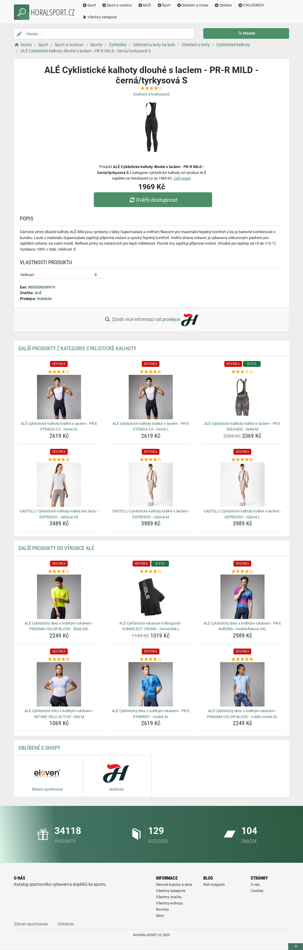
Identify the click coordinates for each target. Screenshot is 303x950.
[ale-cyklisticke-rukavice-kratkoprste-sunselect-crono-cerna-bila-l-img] (150, 597)
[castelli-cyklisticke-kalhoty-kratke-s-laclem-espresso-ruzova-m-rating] (150, 460)
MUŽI (144, 5)
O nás (255, 885)
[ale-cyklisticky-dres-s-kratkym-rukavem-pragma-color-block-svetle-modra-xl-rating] (242, 659)
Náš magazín (214, 885)
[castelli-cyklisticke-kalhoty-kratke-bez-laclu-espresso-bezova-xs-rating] (59, 460)
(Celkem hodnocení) (151, 94)
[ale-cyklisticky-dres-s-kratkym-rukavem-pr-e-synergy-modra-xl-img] (150, 684)
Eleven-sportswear (31, 924)
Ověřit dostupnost (153, 200)
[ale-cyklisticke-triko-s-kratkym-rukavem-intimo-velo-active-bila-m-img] (59, 684)
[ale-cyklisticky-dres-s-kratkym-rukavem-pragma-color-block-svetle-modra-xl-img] (242, 684)
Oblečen (223, 5)
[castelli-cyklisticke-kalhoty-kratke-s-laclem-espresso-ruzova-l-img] (242, 484)
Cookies (257, 891)
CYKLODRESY (251, 5)
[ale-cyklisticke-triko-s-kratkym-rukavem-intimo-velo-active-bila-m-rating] (59, 659)
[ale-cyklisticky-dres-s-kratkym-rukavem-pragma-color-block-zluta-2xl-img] (59, 597)
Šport (163, 5)
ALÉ (38, 293)
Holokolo (44, 298)
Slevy (160, 916)
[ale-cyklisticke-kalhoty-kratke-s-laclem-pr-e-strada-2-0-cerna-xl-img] (59, 397)
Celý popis (182, 178)
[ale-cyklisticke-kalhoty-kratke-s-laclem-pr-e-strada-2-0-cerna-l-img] (150, 397)
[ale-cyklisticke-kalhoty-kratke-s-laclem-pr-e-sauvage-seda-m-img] (242, 397)
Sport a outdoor (117, 5)
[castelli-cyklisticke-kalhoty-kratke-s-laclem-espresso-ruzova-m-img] (150, 484)
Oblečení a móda (192, 5)
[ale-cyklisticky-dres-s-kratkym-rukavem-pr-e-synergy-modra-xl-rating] (150, 659)
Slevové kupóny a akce (174, 885)
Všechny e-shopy (169, 903)
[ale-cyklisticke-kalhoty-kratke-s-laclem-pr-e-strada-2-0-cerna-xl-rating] (59, 372)
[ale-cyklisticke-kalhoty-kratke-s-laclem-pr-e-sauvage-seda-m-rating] (242, 372)
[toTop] (295, 946)
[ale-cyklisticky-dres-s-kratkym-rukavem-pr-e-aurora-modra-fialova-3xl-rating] (242, 572)
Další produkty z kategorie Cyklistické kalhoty (77, 348)
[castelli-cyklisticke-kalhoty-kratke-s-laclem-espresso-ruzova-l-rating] (242, 460)
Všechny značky (169, 897)
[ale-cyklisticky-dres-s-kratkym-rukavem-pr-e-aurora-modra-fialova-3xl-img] (242, 597)
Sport (89, 5)
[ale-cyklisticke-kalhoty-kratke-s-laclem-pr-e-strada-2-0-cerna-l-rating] (150, 372)
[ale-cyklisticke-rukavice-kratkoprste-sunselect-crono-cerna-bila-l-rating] (150, 572)
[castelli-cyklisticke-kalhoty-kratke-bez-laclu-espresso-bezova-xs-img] (59, 484)
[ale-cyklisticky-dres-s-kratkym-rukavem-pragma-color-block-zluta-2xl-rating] (59, 572)
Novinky (162, 909)
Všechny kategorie (99, 17)
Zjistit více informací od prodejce (151, 320)
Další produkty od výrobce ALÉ (56, 548)
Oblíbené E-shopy (39, 748)
